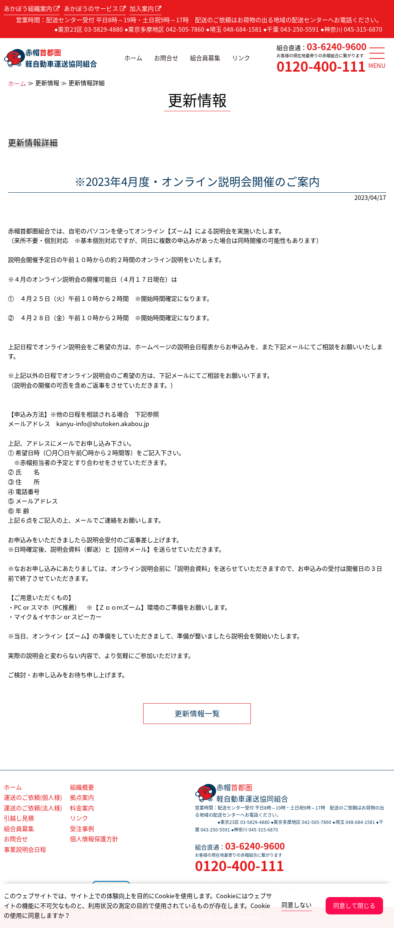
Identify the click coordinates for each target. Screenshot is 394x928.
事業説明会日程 (25, 849)
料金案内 (82, 807)
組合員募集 (205, 57)
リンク (241, 57)
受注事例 (82, 828)
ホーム (133, 57)
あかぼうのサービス (95, 8)
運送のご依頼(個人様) (33, 797)
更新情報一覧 (197, 713)
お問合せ (166, 57)
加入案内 (145, 8)
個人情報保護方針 (94, 838)
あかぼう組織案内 (32, 8)
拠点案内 (82, 797)
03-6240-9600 (336, 46)
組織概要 (82, 786)
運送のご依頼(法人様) (33, 807)
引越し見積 (19, 817)
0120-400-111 (321, 66)
